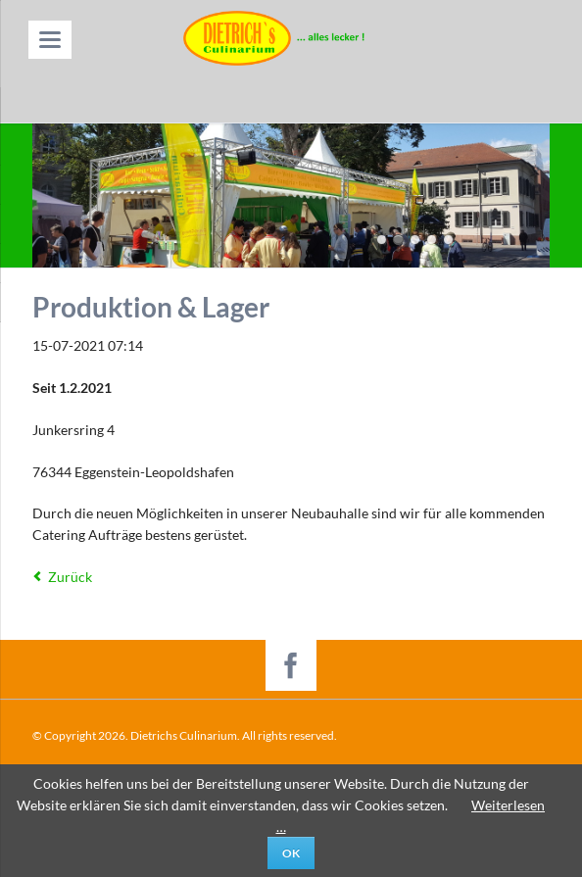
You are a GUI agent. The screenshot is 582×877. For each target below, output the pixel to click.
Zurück (70, 576)
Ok (291, 853)
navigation (50, 40)
